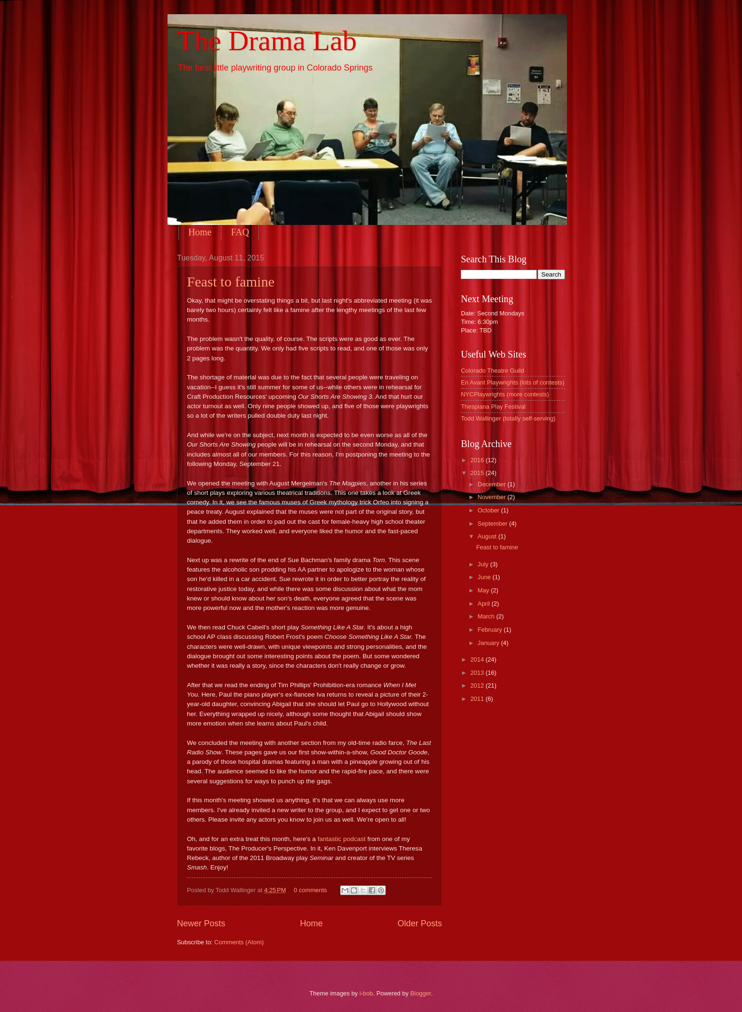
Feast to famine (230, 281)
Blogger (420, 993)
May (484, 590)
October (489, 510)
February (490, 629)
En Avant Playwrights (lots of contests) (513, 382)
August (487, 536)
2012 (478, 685)
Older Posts (420, 923)
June (485, 577)
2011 (478, 698)
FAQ (240, 232)
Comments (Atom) (239, 942)
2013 (478, 672)
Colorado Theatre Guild (492, 370)
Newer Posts (201, 923)
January (489, 642)
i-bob (366, 993)
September (493, 523)
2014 (478, 659)
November (492, 497)
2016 (478, 460)
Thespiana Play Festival (493, 406)
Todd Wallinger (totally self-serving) (508, 418)
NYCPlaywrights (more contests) (505, 394)
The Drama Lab (267, 40)
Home (200, 232)
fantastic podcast (341, 838)
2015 (478, 472)
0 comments (310, 890)
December (492, 484)
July (483, 564)
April (484, 603)
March (486, 616)
